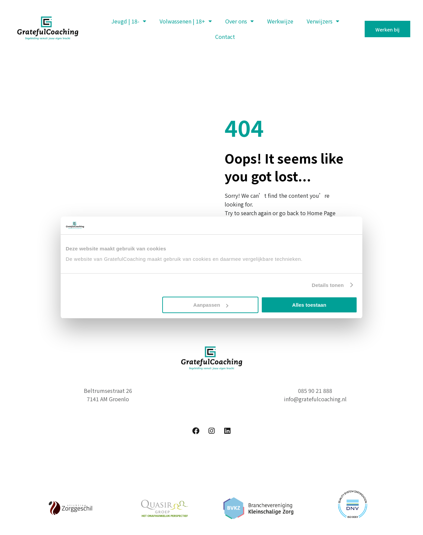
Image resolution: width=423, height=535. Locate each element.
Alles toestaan (309, 305)
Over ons (239, 21)
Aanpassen (210, 305)
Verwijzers (323, 21)
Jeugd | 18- (128, 21)
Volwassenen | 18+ (186, 21)
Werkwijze (280, 21)
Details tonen (328, 285)
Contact (225, 37)
